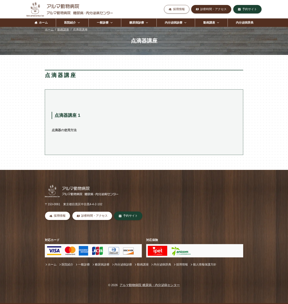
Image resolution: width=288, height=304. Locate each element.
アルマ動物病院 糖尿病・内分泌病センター (150, 285)
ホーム (41, 22)
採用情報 (177, 9)
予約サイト (247, 9)
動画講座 (63, 29)
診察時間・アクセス (211, 9)
